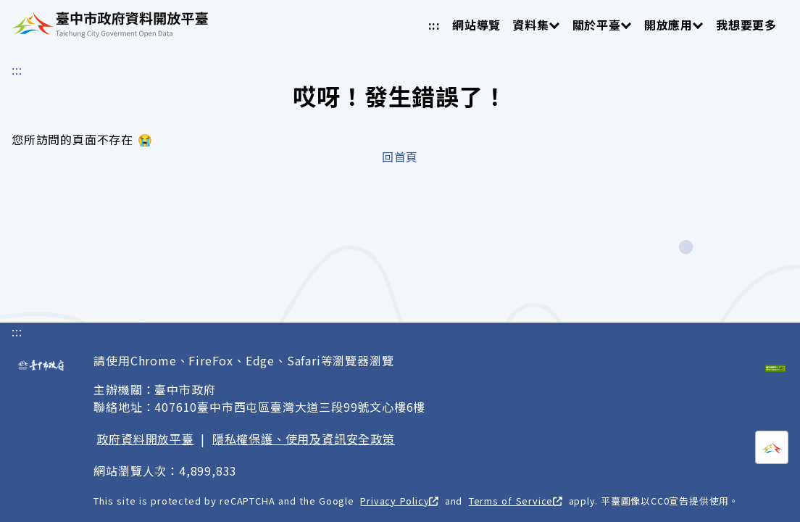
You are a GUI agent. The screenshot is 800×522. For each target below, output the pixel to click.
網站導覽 (476, 24)
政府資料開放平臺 (144, 438)
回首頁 (400, 156)
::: (434, 24)
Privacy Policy (399, 501)
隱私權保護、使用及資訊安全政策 (303, 438)
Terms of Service (515, 501)
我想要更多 (746, 24)
